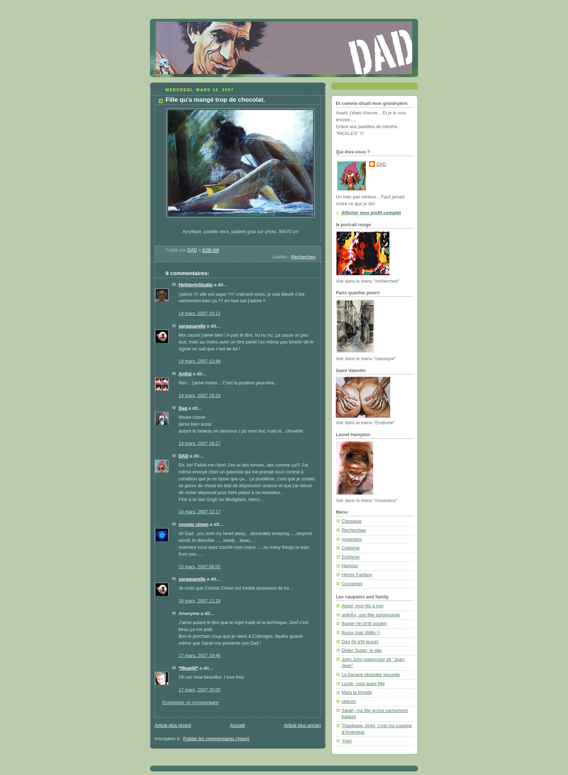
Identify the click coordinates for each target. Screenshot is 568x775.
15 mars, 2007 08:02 (200, 566)
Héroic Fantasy (357, 574)
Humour (350, 565)
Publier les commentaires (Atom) (216, 738)
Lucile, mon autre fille (363, 683)
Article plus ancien (302, 725)
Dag (183, 408)
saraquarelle (192, 326)
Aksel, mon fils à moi (363, 605)
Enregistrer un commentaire (190, 702)
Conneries (352, 583)
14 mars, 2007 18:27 (200, 443)
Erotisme (351, 557)
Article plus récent (173, 725)
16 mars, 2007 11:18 (200, 600)
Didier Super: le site (361, 650)
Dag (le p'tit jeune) (360, 641)
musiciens (352, 539)
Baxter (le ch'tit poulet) (364, 623)
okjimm (349, 701)
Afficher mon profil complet (371, 212)
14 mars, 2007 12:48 (200, 361)
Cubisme (351, 548)
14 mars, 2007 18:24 (200, 395)
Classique (352, 521)
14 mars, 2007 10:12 (200, 313)
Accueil (237, 725)
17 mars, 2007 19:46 (200, 655)
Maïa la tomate (357, 692)
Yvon (347, 741)
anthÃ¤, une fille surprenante (371, 615)
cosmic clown (194, 524)
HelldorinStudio (196, 284)
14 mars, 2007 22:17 (200, 511)
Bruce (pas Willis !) (361, 632)
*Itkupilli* (188, 668)
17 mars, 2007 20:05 (200, 689)
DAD (183, 456)
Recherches (303, 257)
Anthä (185, 373)
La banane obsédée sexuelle (371, 674)
